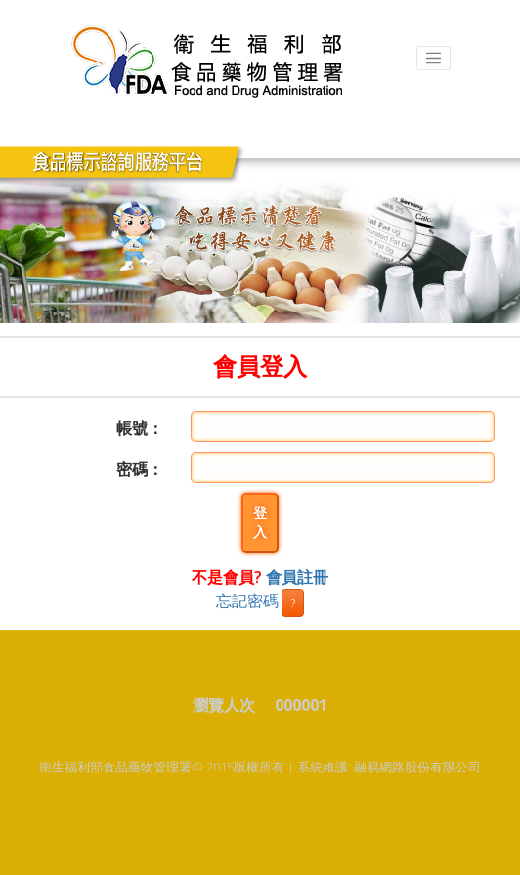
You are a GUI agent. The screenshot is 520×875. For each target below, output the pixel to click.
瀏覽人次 (232, 705)
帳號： (139, 427)
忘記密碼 (247, 600)
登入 (260, 523)
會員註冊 (297, 577)
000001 (301, 705)
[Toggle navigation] (434, 58)
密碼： (139, 468)
